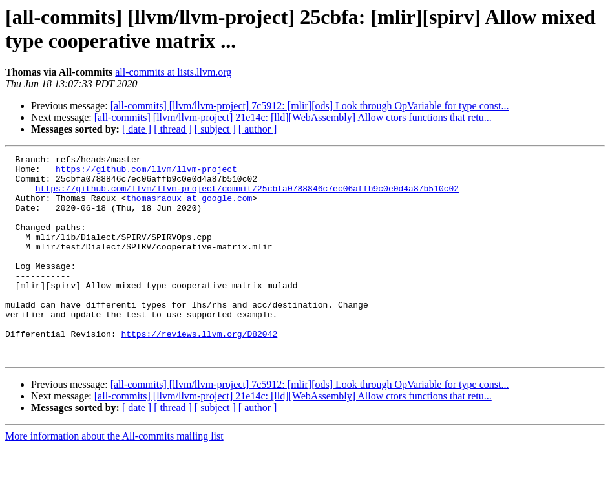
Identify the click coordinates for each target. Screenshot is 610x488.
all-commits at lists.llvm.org (173, 72)
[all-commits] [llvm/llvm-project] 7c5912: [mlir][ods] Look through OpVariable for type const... (309, 105)
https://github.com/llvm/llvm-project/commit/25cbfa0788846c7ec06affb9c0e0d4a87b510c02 (247, 196)
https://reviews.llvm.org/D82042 (199, 370)
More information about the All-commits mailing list (114, 476)
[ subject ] (215, 128)
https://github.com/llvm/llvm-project (146, 172)
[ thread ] (173, 128)
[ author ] (257, 128)
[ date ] (136, 128)
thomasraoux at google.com (189, 207)
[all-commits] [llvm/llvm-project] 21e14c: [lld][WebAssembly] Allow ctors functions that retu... (293, 117)
